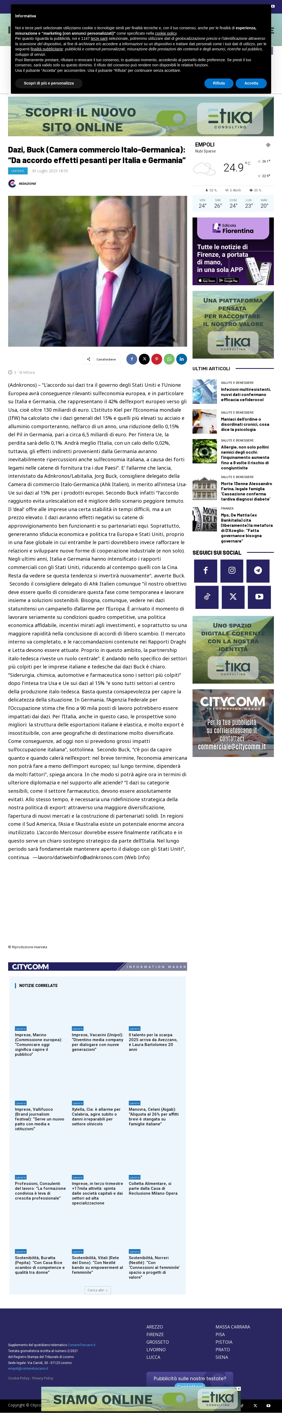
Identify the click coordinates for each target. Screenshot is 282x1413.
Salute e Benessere (237, 382)
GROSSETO (157, 1342)
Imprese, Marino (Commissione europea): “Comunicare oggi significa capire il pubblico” (38, 1044)
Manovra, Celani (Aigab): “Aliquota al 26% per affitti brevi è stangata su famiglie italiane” (154, 1116)
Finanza (227, 508)
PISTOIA (224, 1342)
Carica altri (98, 1290)
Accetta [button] (251, 83)
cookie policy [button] (166, 33)
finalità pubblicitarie (47, 49)
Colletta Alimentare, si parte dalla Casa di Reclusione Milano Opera (153, 1188)
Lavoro (18, 170)
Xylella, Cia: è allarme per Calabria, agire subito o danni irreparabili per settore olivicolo (96, 1116)
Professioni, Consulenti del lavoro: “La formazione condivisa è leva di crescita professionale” (40, 1191)
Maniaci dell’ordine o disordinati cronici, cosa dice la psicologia (245, 424)
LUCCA (153, 1357)
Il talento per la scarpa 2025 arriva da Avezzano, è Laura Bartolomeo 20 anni (153, 1042)
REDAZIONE (27, 183)
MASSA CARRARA (233, 1327)
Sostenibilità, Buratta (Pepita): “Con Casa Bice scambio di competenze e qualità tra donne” (40, 1265)
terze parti (99, 38)
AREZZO (154, 1327)
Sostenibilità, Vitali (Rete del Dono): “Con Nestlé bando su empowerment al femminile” (97, 1265)
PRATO (223, 1350)
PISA (220, 1334)
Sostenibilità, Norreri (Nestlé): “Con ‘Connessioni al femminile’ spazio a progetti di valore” (154, 1267)
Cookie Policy (18, 1378)
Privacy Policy (42, 1378)
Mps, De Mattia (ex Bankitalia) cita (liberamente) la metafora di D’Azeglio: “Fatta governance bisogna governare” (247, 527)
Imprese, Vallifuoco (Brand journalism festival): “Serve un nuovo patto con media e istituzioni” (39, 1119)
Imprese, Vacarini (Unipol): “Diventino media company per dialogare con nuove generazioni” (97, 1042)
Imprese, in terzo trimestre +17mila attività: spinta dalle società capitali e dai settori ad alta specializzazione (97, 1193)
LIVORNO (156, 1350)
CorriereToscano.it (81, 1345)
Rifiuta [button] (219, 83)
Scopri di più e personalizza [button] (49, 83)
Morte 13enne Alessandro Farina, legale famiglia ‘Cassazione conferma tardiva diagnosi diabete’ (246, 491)
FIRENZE (155, 1334)
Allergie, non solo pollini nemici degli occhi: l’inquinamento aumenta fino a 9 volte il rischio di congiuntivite (245, 457)
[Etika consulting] (141, 1410)
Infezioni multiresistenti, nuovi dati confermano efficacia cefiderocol (246, 394)
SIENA (222, 1357)
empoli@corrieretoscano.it (28, 1368)
